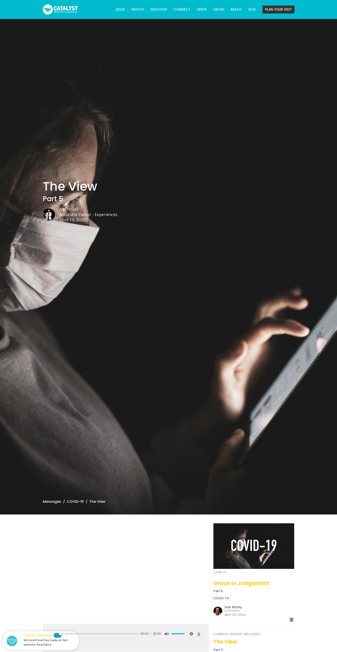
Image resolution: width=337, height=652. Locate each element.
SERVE (202, 9)
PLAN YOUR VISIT (278, 9)
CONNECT (182, 9)
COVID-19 (75, 501)
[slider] (98, 634)
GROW (218, 9)
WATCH (138, 9)
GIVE (252, 9)
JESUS (120, 9)
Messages (52, 501)
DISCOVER (159, 9)
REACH (236, 9)
